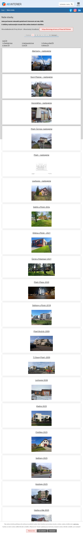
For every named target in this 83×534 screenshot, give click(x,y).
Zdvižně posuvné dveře (9, 482)
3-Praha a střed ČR (48, 43)
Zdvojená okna (6, 466)
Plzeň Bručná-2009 (61, 178)
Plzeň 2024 (21, 360)
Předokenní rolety (7, 498)
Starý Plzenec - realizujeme (61, 51)
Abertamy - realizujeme (21, 51)
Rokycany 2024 (61, 386)
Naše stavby (5, 471)
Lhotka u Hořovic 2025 (61, 282)
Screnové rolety (7, 501)
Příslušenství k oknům (9, 469)
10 (49, 35)
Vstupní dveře (6, 479)
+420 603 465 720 (51, 481)
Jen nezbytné (42, 531)
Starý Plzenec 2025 (21, 308)
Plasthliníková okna (8, 462)
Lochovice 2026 (61, 204)
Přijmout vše (31, 531)
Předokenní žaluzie (8, 496)
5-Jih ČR (24, 45)
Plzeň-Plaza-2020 (61, 155)
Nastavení (52, 531)
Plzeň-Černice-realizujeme (61, 77)
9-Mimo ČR (45, 45)
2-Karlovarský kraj (28, 43)
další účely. (76, 524)
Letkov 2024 (21, 386)
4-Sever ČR (5, 45)
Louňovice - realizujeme (61, 103)
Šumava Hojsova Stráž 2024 (61, 360)
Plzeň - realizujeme (21, 103)
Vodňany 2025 (21, 256)
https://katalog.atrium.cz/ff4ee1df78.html (56, 29)
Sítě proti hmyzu (7, 503)
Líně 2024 (61, 308)
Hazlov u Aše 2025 (21, 282)
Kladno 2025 (21, 230)
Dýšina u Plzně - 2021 (61, 129)
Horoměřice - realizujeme (21, 77)
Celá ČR (4, 41)
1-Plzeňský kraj (7, 43)
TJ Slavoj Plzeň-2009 (21, 204)
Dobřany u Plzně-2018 (21, 178)
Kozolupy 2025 (61, 256)
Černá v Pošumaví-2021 (21, 155)
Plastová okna (6, 459)
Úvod (2, 10)
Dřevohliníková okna (8, 464)
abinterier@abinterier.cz (53, 485)
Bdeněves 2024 (21, 334)
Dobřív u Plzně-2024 (21, 129)
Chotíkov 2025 (61, 230)
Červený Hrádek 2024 (61, 334)
